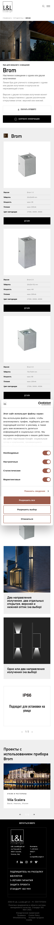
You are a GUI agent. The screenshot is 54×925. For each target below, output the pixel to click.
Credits (29, 920)
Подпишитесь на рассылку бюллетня (26, 874)
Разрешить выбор (27, 509)
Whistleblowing (19, 918)
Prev (22, 732)
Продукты (18, 18)
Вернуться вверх (27, 823)
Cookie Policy (34, 915)
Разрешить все (27, 500)
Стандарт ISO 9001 (20, 889)
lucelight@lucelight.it (37, 857)
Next (32, 732)
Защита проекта (20, 885)
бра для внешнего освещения (16, 65)
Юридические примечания (27, 913)
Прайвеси (21, 915)
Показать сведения (34, 491)
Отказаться (27, 519)
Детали (27, 221)
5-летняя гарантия (21, 880)
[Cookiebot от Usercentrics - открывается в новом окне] (38, 403)
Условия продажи (36, 918)
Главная (7, 18)
